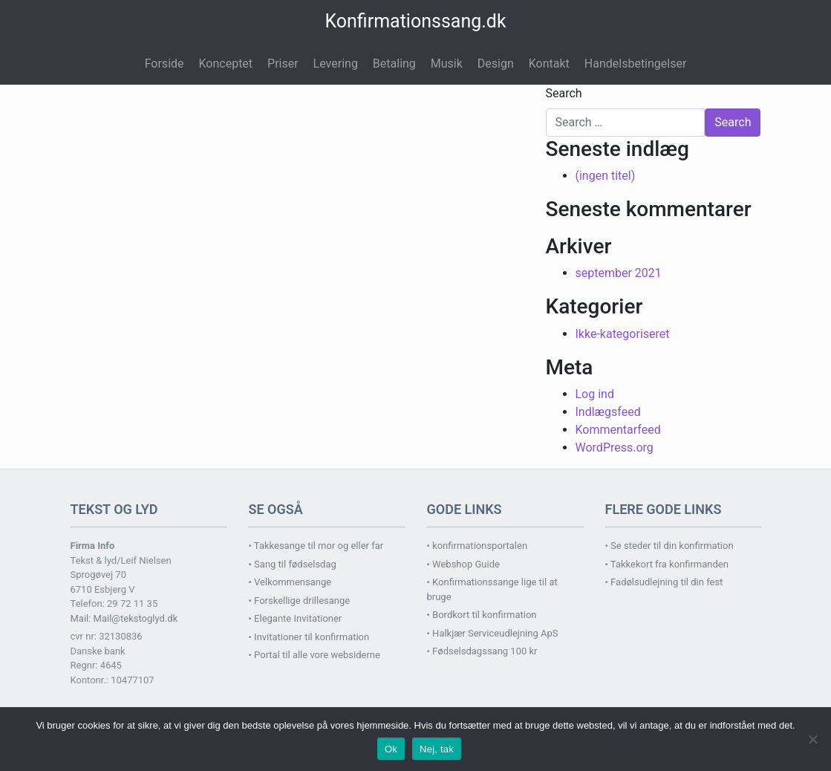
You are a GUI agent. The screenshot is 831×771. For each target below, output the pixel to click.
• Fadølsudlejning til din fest (664, 582)
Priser (283, 63)
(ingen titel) (606, 176)
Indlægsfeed (608, 412)
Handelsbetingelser (635, 63)
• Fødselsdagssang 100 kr (482, 651)
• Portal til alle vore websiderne (314, 654)
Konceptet (226, 63)
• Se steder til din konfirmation (669, 545)
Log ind (595, 394)
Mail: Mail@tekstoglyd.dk (124, 618)
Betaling (394, 63)
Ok (391, 749)
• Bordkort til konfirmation (482, 614)
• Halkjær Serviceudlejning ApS (492, 633)
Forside (164, 63)
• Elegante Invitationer (295, 618)
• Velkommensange (290, 582)
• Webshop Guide (463, 564)
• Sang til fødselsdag (292, 564)
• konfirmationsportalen (477, 545)
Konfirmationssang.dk (415, 21)
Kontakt (549, 63)
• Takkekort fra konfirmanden (667, 564)
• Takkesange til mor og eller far (316, 545)
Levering (335, 63)
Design (496, 63)
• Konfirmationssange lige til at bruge (492, 589)
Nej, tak (437, 749)
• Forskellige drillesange (300, 600)
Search (564, 93)
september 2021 (619, 273)
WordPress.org (615, 447)
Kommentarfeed (618, 430)
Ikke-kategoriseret (623, 334)
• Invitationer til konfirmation (309, 636)
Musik (447, 63)
